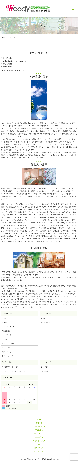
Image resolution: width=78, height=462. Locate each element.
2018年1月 (44, 367)
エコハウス (6, 339)
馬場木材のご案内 (8, 343)
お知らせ (44, 318)
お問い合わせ (6, 352)
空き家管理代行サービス (10, 367)
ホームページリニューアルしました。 (15, 371)
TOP (3, 38)
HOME (4, 318)
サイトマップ (6, 347)
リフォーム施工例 (8, 327)
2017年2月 (44, 371)
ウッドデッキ (6, 335)
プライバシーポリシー (10, 356)
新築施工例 (6, 331)
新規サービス (45, 322)
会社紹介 (5, 322)
